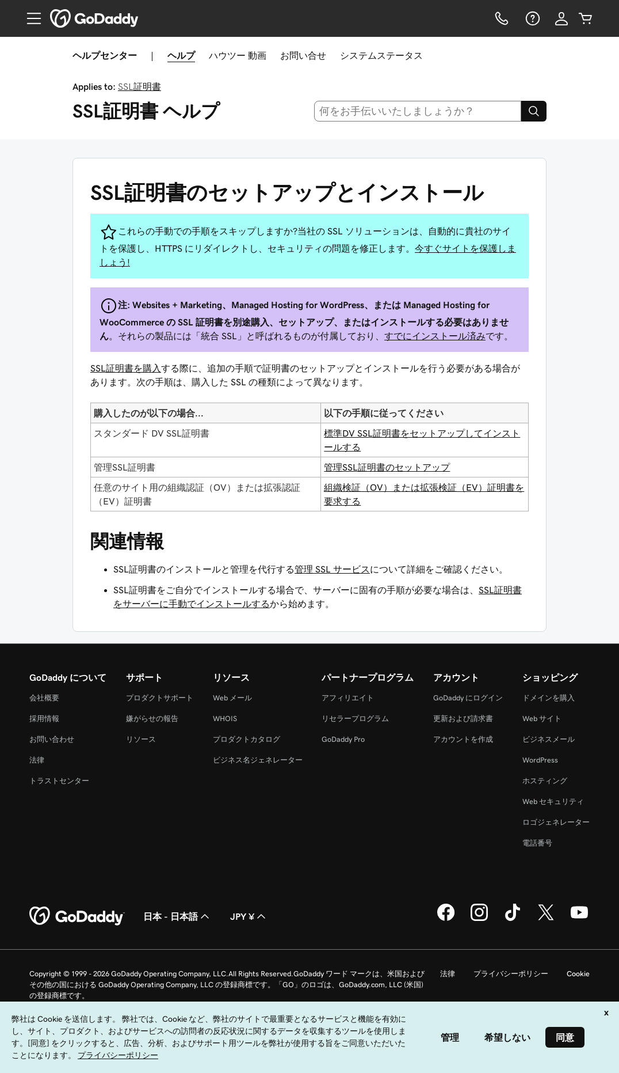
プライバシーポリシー (510, 973)
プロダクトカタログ (246, 739)
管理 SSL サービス (332, 569)
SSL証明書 (139, 86)
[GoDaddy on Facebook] (445, 919)
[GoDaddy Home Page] (77, 916)
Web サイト (541, 718)
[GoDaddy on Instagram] (479, 919)
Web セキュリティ (553, 801)
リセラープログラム (355, 718)
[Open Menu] (29, 18)
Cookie (578, 973)
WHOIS (225, 718)
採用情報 (44, 718)
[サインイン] (561, 18)
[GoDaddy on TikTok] (512, 919)
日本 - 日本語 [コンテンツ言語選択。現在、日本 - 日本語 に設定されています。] (177, 916)
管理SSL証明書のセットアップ (387, 467)
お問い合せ (303, 55)
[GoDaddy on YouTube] (579, 919)
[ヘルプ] (531, 18)
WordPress (540, 760)
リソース (141, 739)
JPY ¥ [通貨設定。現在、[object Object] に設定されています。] (249, 916)
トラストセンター (59, 780)
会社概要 (44, 698)
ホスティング (544, 780)
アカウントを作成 (463, 739)
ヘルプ (181, 55)
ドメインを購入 (548, 698)
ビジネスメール (548, 739)
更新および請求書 (463, 718)
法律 (36, 760)
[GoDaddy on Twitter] (546, 919)
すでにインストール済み (435, 335)
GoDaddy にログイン (468, 698)
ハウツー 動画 (237, 55)
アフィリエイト (348, 698)
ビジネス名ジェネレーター (258, 760)
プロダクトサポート (159, 698)
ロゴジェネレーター (556, 822)
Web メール (232, 698)
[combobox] (418, 111)
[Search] (534, 111)
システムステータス (381, 55)
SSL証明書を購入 (125, 368)
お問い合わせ (51, 739)
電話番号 (537, 843)
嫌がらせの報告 (152, 718)
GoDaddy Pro (343, 739)
